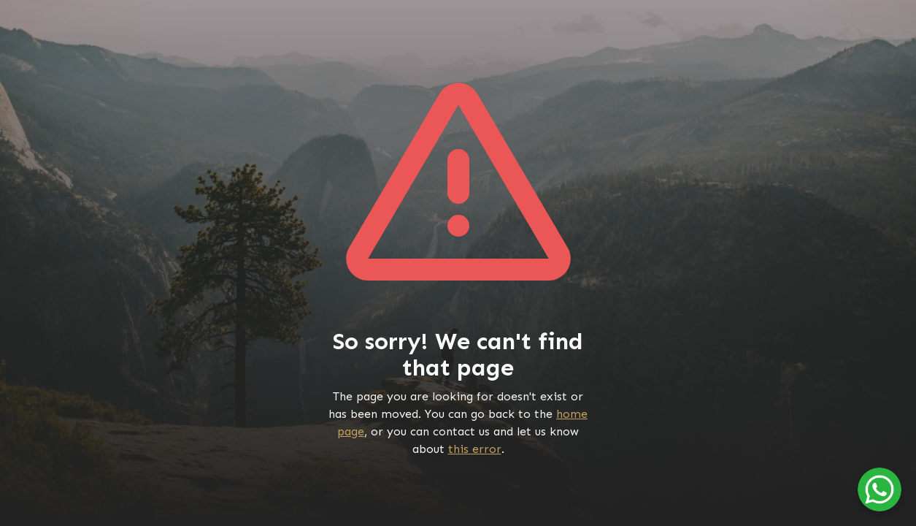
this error (474, 449)
